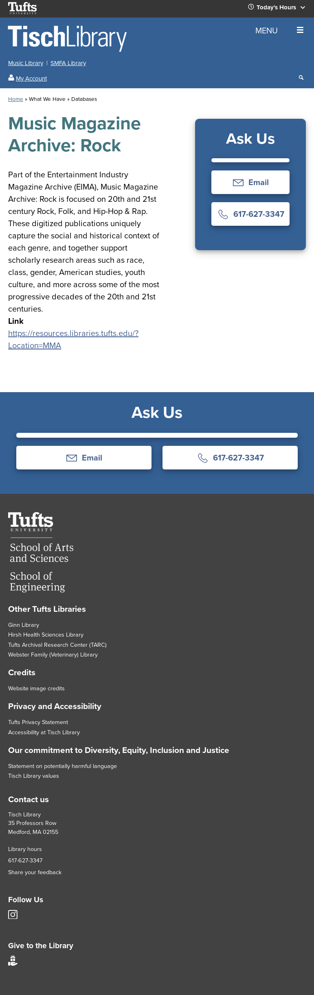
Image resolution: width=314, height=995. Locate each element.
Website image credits (36, 688)
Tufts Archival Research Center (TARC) (57, 644)
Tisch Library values (33, 775)
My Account (31, 78)
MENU (279, 30)
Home (15, 99)
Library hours (25, 848)
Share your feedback (34, 872)
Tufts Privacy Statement (38, 722)
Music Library (25, 63)
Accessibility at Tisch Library (44, 732)
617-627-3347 (25, 860)
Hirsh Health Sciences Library (45, 634)
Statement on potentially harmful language (62, 766)
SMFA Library (68, 63)
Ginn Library (23, 624)
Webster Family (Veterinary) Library (53, 654)
